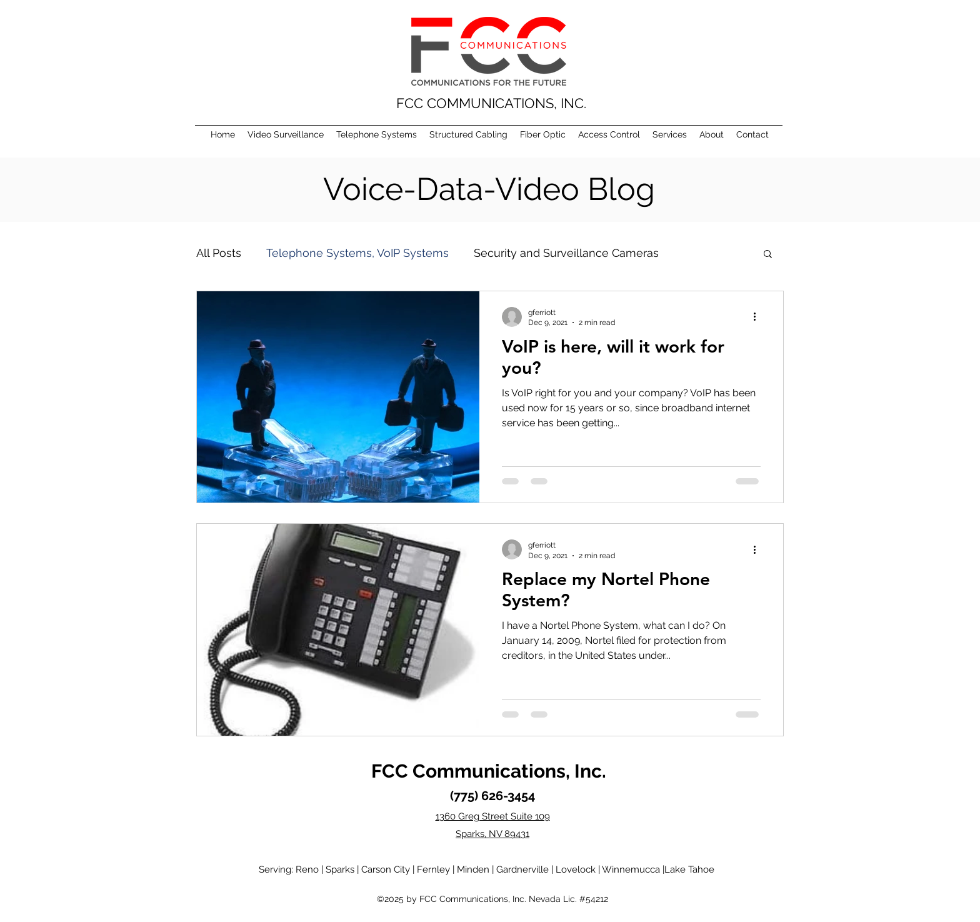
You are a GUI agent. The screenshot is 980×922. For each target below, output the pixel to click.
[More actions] (758, 316)
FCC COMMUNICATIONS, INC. (491, 103)
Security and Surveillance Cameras (566, 252)
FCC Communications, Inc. (488, 771)
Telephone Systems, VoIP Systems (357, 252)
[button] (768, 254)
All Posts (218, 252)
